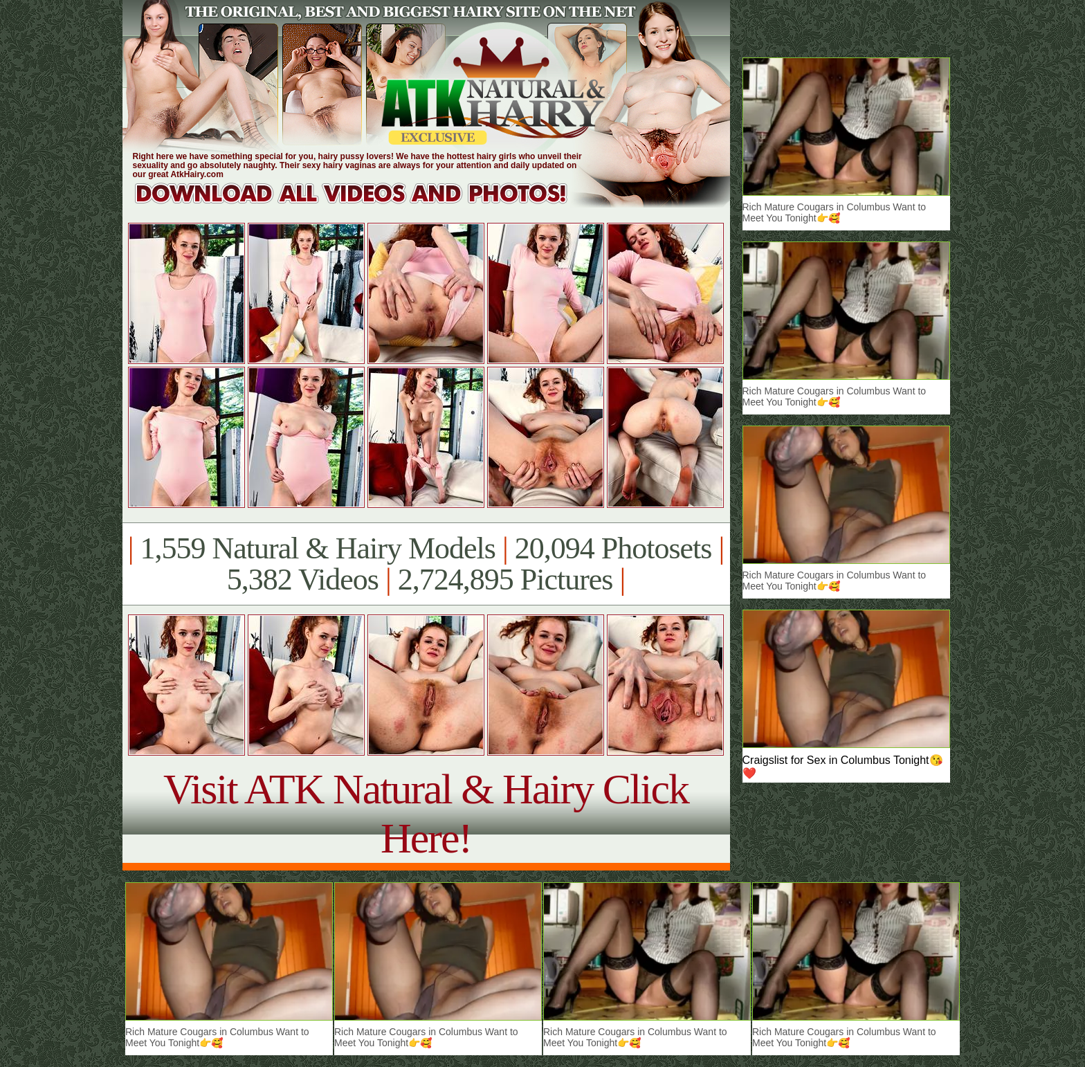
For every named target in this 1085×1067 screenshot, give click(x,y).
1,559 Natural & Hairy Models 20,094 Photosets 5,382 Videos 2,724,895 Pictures (426, 564)
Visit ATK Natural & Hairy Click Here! (426, 813)
